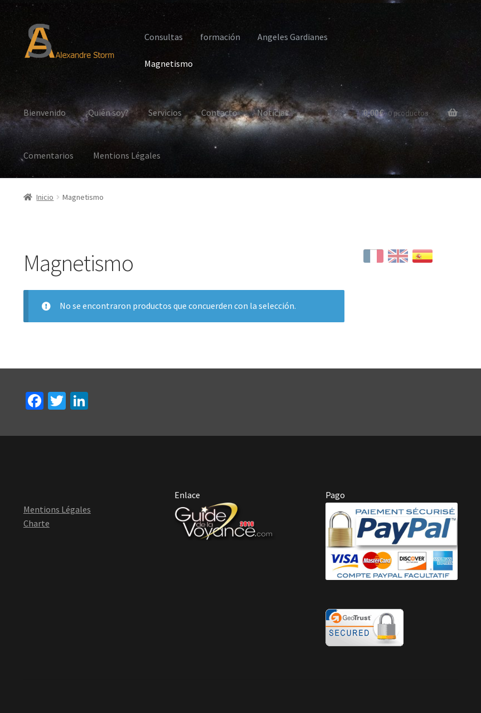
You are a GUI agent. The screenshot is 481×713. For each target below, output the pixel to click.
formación (220, 36)
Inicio (45, 197)
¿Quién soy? (107, 112)
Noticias (273, 112)
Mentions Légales (127, 155)
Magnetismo (168, 63)
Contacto (219, 112)
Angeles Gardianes (292, 36)
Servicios (165, 112)
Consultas (163, 36)
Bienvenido (44, 112)
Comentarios (48, 155)
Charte (36, 523)
